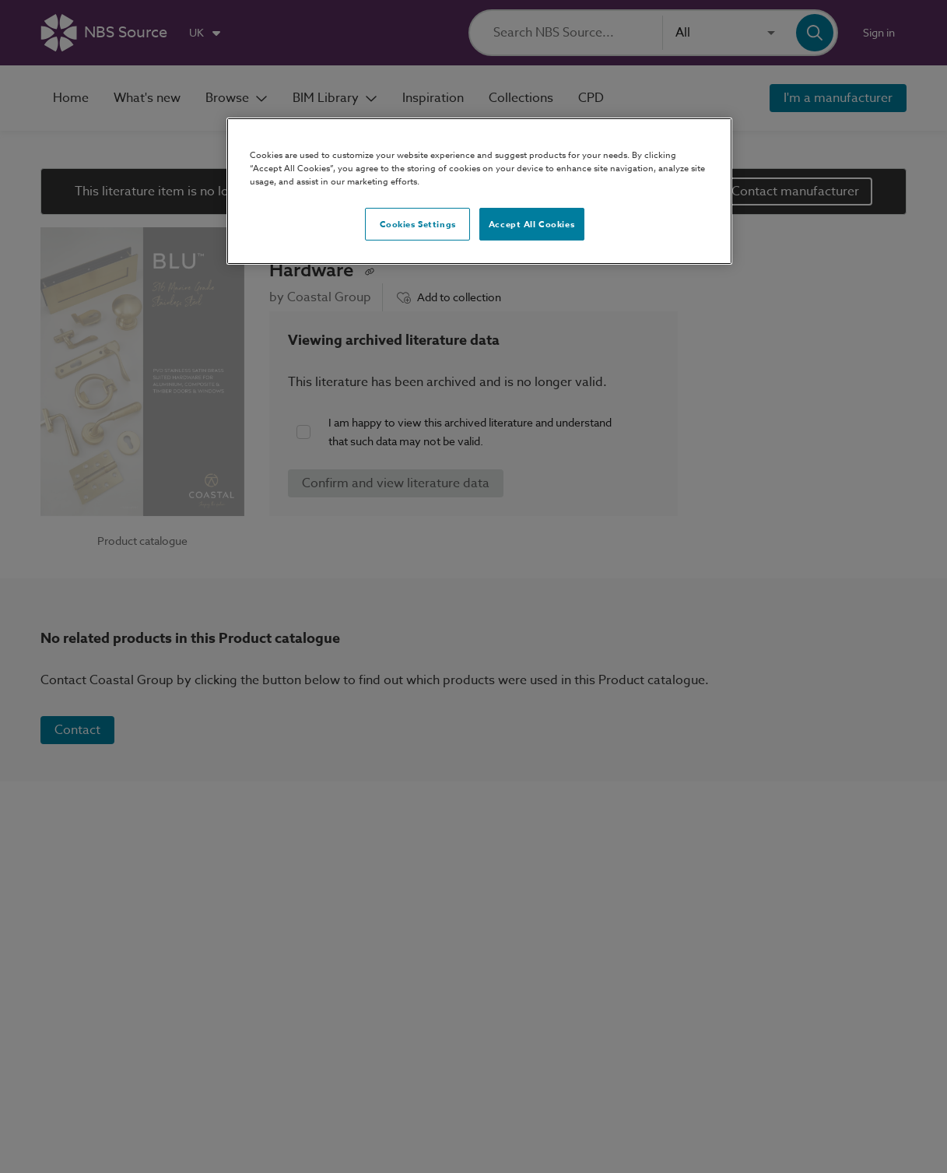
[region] (479, 191)
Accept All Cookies (531, 224)
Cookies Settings (418, 224)
